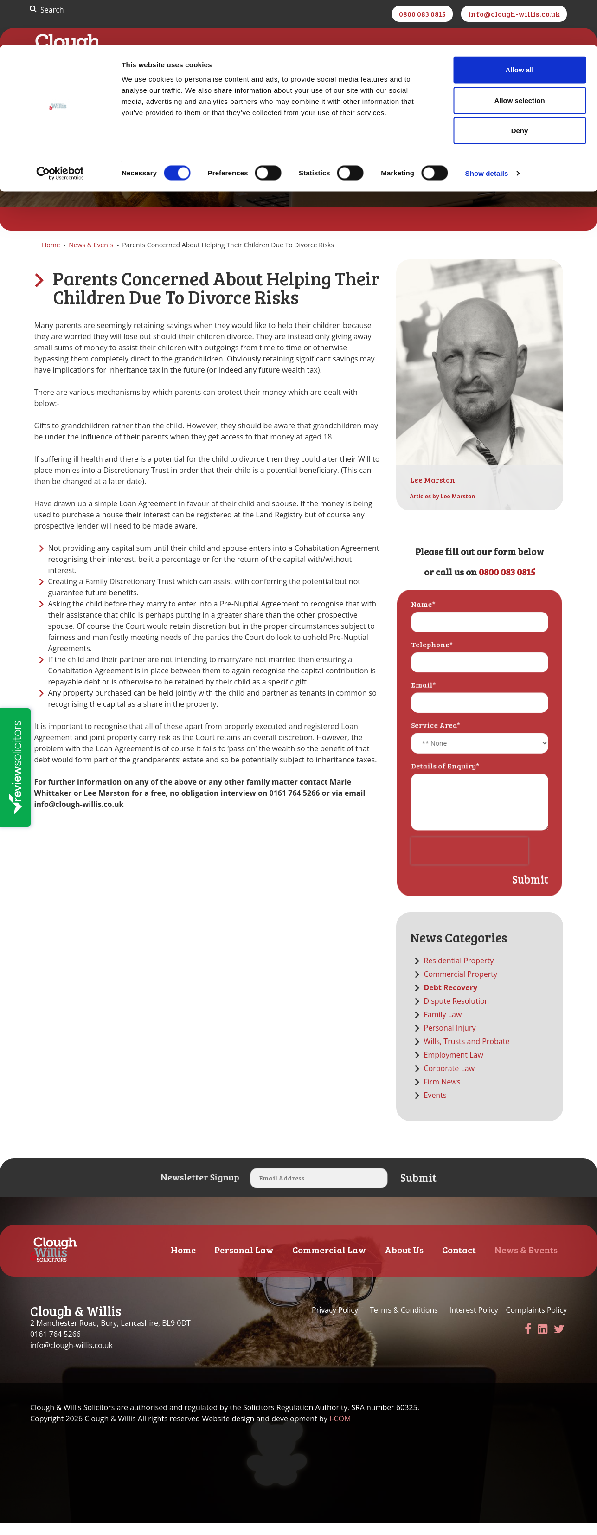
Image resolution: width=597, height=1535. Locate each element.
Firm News (442, 1095)
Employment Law (453, 1068)
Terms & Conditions (404, 1323)
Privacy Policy (336, 1323)
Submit (526, 882)
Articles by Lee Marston (442, 509)
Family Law (443, 1027)
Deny (519, 85)
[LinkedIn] (542, 1342)
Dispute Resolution (456, 1014)
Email (426, 701)
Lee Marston (432, 492)
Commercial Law (329, 1262)
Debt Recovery (451, 1000)
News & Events (91, 258)
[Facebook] (528, 1342)
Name (426, 627)
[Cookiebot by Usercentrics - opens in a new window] (60, 128)
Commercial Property (460, 987)
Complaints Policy (536, 1323)
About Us (404, 1262)
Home (51, 258)
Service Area (437, 739)
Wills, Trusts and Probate (467, 1054)
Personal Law (244, 1262)
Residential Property (459, 973)
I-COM (340, 1432)
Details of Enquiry (446, 777)
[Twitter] (559, 1342)
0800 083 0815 (507, 584)
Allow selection (519, 55)
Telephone (434, 664)
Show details (486, 128)
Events (435, 1108)
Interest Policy (473, 1323)
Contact (459, 1262)
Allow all (520, 24)
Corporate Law (449, 1081)
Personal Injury (450, 1041)
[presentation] (470, 856)
